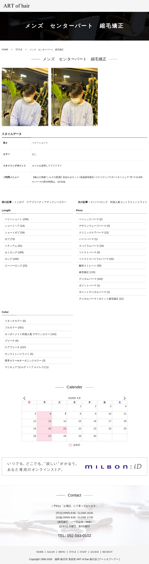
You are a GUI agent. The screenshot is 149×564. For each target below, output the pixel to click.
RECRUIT (140, 5)
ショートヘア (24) (15, 225)
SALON (63, 5)
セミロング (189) (14, 252)
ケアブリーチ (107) (15, 347)
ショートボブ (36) (15, 232)
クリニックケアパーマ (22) (94, 232)
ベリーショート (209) (17, 219)
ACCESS (126, 5)
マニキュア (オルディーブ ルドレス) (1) (27, 367)
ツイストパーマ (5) (89, 252)
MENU (74, 5)
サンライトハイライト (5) (19, 354)
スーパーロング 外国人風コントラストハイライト (118, 202)
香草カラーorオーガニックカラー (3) (25, 360)
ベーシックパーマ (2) (91, 219)
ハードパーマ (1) (88, 239)
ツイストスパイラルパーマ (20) (96, 258)
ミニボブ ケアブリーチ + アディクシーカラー (40, 202)
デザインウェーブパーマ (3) (94, 225)
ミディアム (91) (13, 245)
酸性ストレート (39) (90, 265)
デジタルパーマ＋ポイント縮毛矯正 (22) (101, 298)
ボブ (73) (10, 239)
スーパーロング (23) (16, 265)
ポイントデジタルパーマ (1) (94, 292)
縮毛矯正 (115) (87, 272)
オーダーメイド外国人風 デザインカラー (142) (30, 334)
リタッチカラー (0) (15, 320)
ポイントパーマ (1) (89, 285)
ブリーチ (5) (11, 340)
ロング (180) (12, 258)
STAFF (114, 5)
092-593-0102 (78, 535)
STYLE (86, 5)
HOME (39, 552)
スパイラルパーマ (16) (91, 245)
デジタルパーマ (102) (91, 278)
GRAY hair (100, 5)
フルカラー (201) (14, 327)
